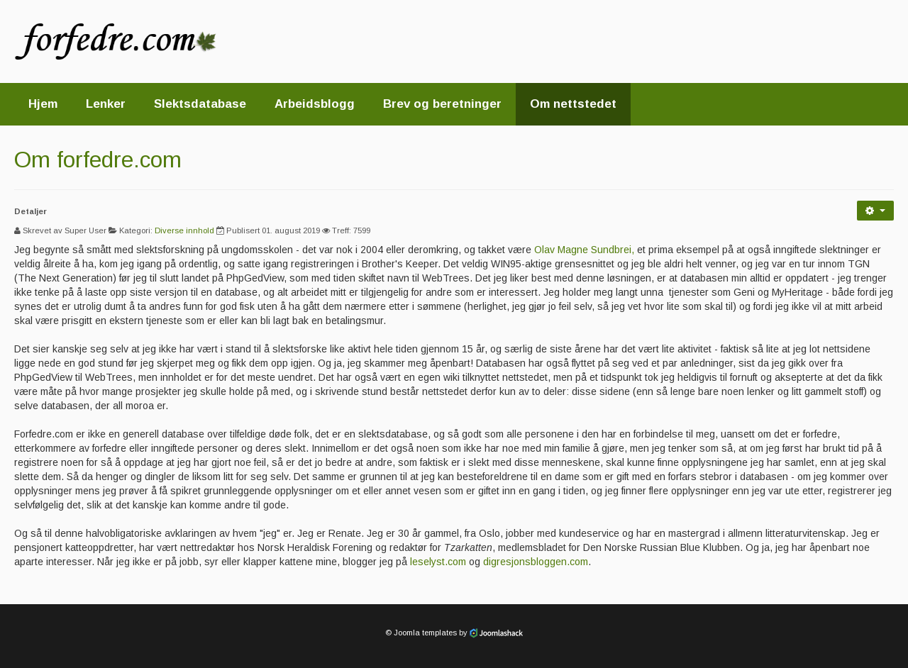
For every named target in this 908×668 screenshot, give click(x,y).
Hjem (42, 104)
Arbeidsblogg (315, 104)
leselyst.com (438, 561)
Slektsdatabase (200, 104)
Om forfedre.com (98, 159)
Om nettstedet (573, 104)
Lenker (106, 104)
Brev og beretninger (442, 104)
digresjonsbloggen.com (535, 561)
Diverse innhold (184, 230)
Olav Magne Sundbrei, (584, 249)
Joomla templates (425, 632)
